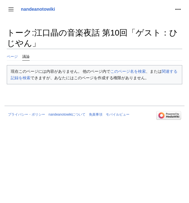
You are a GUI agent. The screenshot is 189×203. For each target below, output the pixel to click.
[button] (11, 9)
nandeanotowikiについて (67, 114)
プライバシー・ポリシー (26, 114)
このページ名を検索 (128, 71)
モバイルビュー (117, 114)
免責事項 (95, 114)
